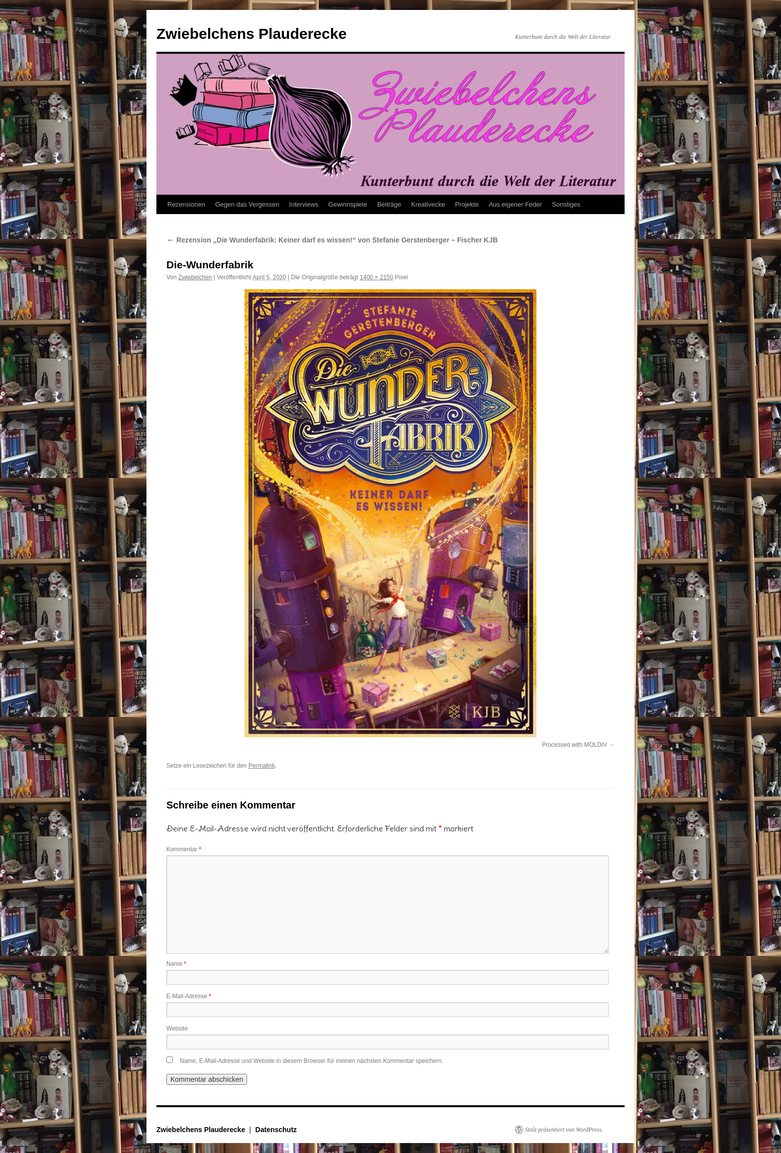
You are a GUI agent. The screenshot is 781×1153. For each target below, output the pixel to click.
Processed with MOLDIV (574, 744)
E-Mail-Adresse (188, 996)
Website (177, 1028)
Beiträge (389, 204)
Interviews (304, 204)
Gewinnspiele (347, 204)
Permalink (262, 765)
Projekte (467, 204)
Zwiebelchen (195, 277)
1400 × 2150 (376, 277)
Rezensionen (186, 204)
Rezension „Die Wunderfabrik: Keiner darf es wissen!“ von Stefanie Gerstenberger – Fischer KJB (332, 240)
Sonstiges (566, 204)
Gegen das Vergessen (247, 204)
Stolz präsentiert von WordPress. (564, 1129)
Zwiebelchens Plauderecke (251, 33)
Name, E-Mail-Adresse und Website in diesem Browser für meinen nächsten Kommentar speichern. (311, 1060)
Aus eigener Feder (515, 204)
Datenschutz (276, 1130)
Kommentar (183, 849)
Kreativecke (428, 204)
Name (176, 963)
